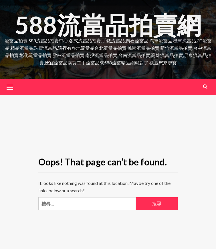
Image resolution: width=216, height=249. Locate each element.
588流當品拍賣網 (108, 24)
